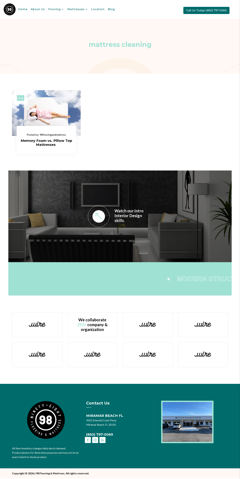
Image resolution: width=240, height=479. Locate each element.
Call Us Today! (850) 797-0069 (209, 10)
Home (22, 9)
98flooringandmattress (53, 134)
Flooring (54, 9)
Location (97, 9)
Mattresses (75, 9)
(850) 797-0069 (99, 435)
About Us (38, 9)
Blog (111, 9)
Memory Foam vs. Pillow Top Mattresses (46, 143)
